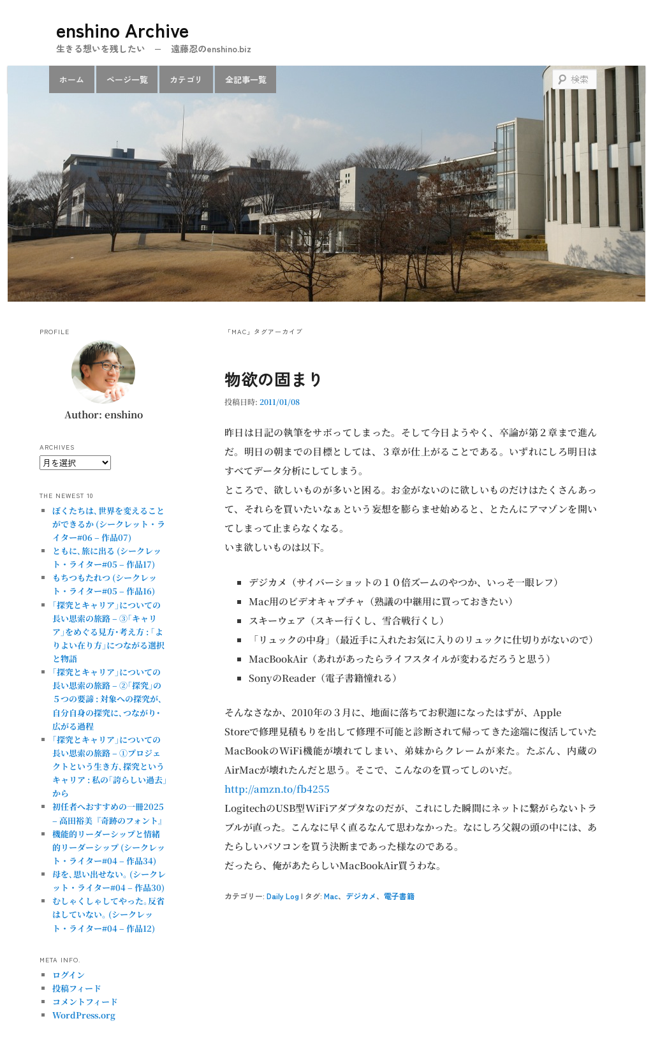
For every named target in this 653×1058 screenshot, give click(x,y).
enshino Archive (122, 29)
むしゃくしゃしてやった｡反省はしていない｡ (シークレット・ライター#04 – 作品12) (108, 914)
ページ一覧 (127, 79)
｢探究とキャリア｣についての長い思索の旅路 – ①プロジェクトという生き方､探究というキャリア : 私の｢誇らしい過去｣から (109, 766)
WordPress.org (83, 1015)
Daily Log (283, 895)
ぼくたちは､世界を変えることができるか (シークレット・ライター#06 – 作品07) (108, 523)
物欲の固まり (274, 378)
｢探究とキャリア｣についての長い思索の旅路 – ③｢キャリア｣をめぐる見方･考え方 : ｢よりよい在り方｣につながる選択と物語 (108, 632)
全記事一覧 (246, 79)
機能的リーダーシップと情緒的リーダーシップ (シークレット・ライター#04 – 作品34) (108, 847)
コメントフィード (85, 1002)
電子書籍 (399, 895)
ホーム (71, 79)
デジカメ (361, 895)
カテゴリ (186, 79)
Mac (331, 895)
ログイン (68, 975)
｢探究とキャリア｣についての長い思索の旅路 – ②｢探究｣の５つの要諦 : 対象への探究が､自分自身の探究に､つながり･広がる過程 (107, 699)
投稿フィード (76, 988)
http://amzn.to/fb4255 (277, 788)
